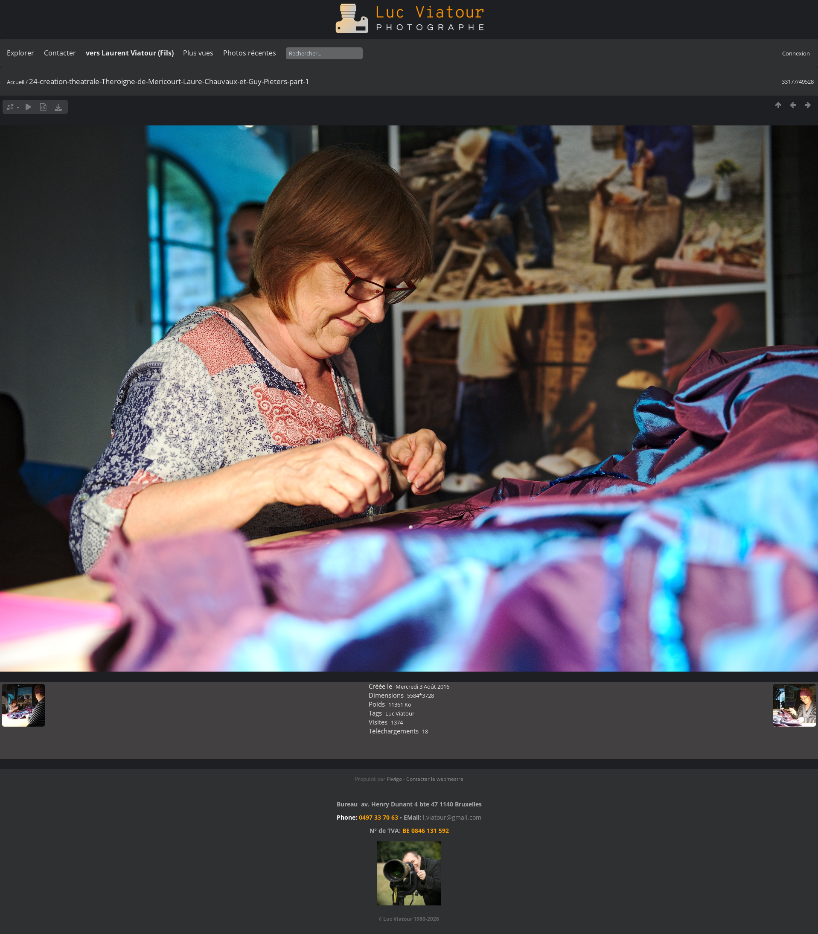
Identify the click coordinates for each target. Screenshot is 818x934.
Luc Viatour (399, 713)
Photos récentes (249, 53)
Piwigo (394, 779)
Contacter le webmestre (434, 779)
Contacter (60, 53)
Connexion (796, 53)
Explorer (20, 53)
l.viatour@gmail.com (452, 817)
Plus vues (198, 53)
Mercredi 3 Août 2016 (422, 686)
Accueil (15, 82)
